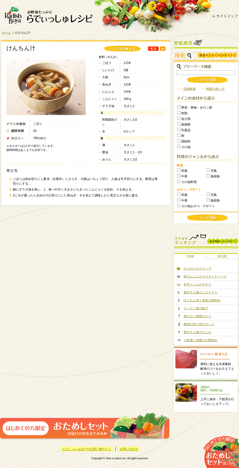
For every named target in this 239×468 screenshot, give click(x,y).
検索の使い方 (215, 89)
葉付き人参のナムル (197, 332)
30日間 (222, 256)
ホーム (6, 32)
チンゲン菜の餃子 (196, 308)
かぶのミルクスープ (197, 268)
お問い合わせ (129, 449)
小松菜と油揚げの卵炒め (200, 340)
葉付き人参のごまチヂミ (200, 292)
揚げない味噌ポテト (197, 316)
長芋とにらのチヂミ (197, 284)
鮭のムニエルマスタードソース (205, 276)
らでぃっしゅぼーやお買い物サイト (86, 449)
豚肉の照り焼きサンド (199, 324)
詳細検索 (189, 89)
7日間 (190, 256)
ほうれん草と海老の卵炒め (202, 300)
